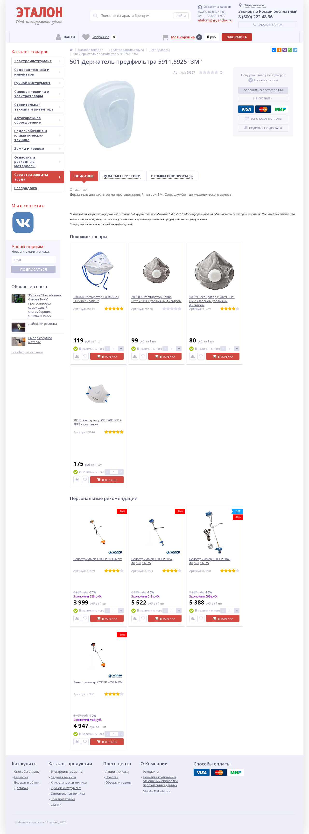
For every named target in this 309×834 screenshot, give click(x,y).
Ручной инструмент (37, 83)
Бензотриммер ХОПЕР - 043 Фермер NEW (209, 561)
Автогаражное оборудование (37, 120)
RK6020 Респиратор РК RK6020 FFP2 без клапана (96, 299)
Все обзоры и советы (27, 352)
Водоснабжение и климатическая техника (37, 135)
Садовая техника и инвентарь (37, 71)
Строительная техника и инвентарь (37, 106)
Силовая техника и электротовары (37, 93)
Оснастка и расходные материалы (37, 161)
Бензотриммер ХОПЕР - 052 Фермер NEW (151, 561)
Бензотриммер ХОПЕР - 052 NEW (97, 682)
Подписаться (33, 269)
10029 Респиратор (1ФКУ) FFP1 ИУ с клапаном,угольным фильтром (212, 301)
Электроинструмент (37, 61)
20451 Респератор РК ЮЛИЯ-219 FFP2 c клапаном (97, 422)
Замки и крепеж (37, 148)
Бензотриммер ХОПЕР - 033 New (97, 559)
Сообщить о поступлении (263, 90)
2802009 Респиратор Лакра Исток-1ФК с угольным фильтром (156, 299)
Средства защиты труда (37, 176)
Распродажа (25, 188)
